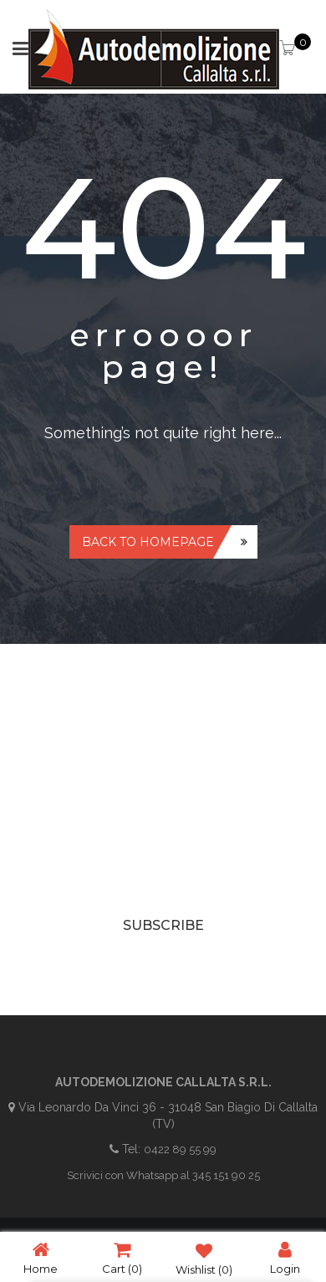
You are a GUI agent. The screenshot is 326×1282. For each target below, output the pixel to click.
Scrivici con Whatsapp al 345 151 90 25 (163, 1175)
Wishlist (204, 1257)
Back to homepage (148, 541)
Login (285, 1257)
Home (40, 1257)
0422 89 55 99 (180, 1149)
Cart (122, 1257)
